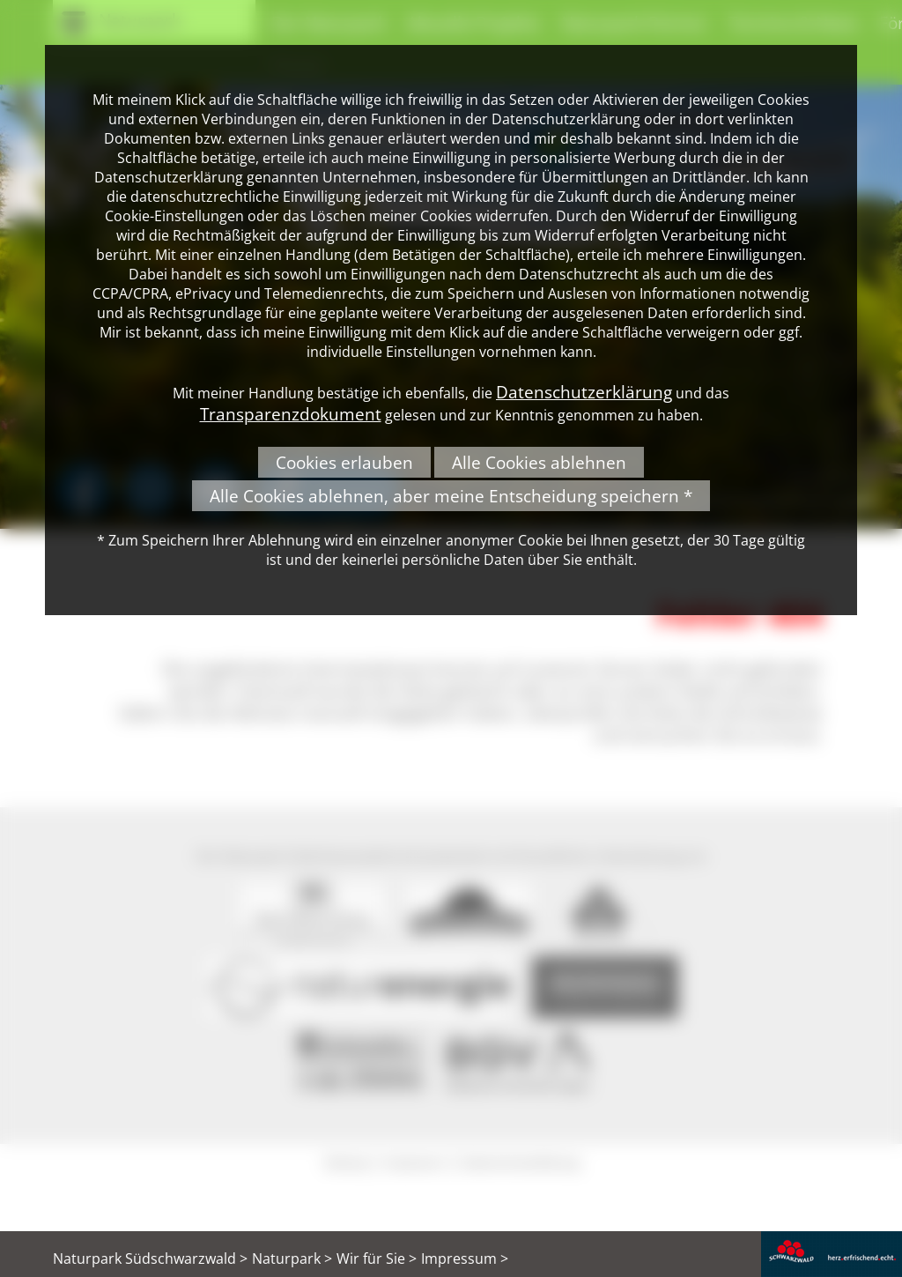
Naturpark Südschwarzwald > (150, 1258)
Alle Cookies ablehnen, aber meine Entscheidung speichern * (451, 496)
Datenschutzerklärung (584, 392)
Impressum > (464, 1258)
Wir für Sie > (376, 1258)
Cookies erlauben (344, 462)
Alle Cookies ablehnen (539, 462)
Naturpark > (292, 1258)
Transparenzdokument (290, 414)
